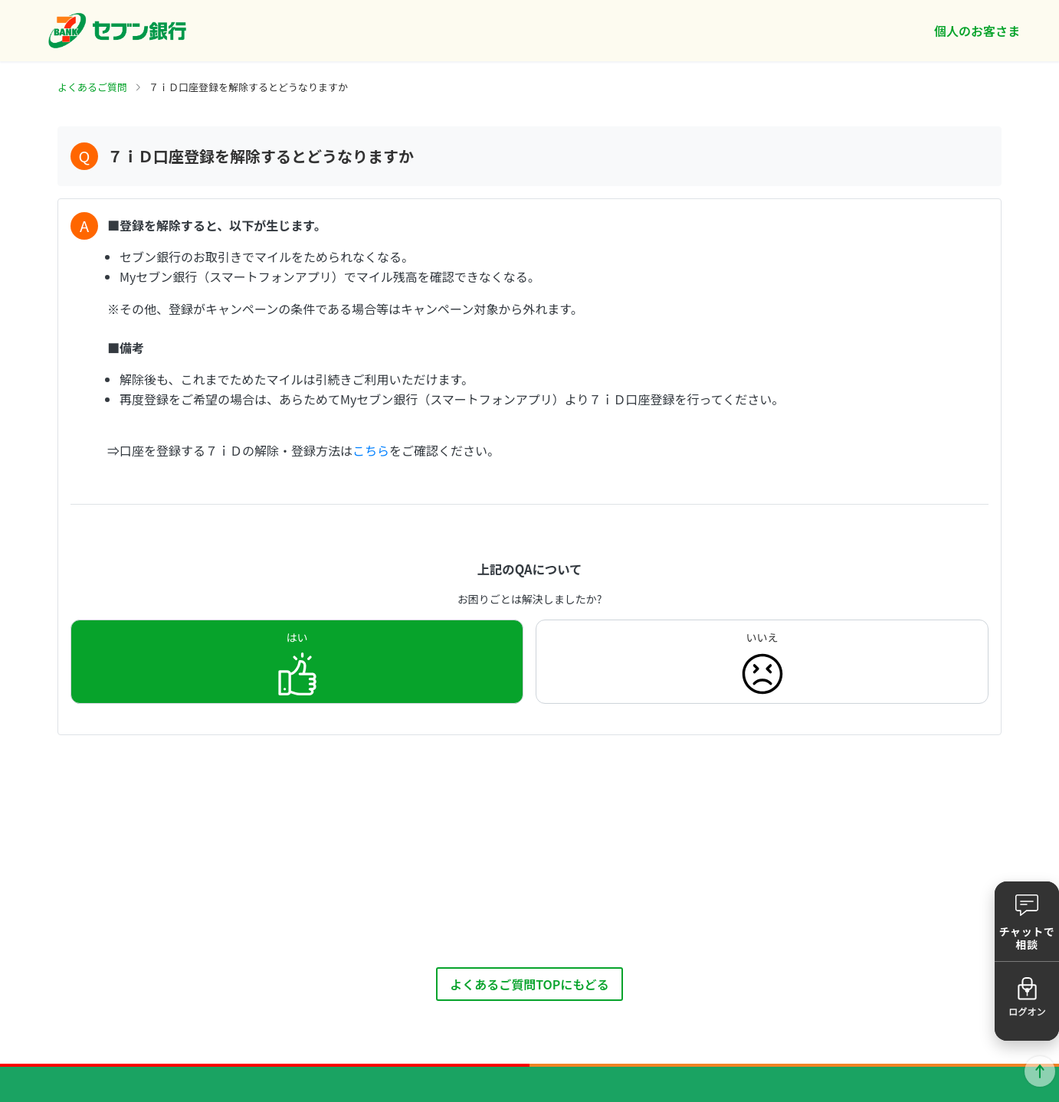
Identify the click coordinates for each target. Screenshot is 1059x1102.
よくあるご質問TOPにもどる (529, 984)
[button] (1027, 921)
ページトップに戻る (1040, 1071)
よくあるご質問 (92, 87)
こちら (370, 450)
